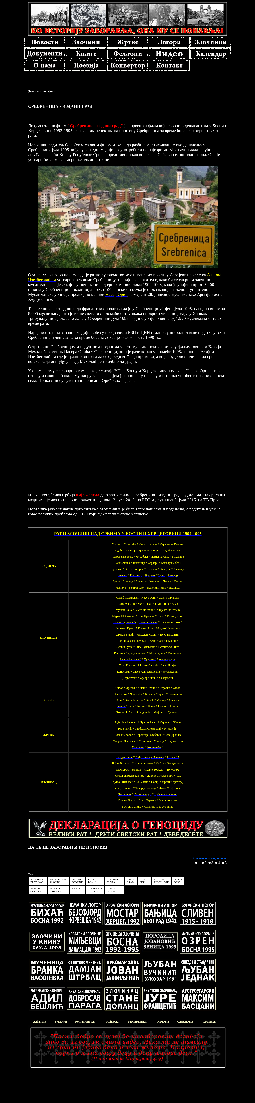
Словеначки (185, 1021)
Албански (39, 1021)
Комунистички (85, 1021)
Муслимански (137, 1021)
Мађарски (112, 1021)
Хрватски (209, 1021)
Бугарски (61, 1021)
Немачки (163, 1021)
